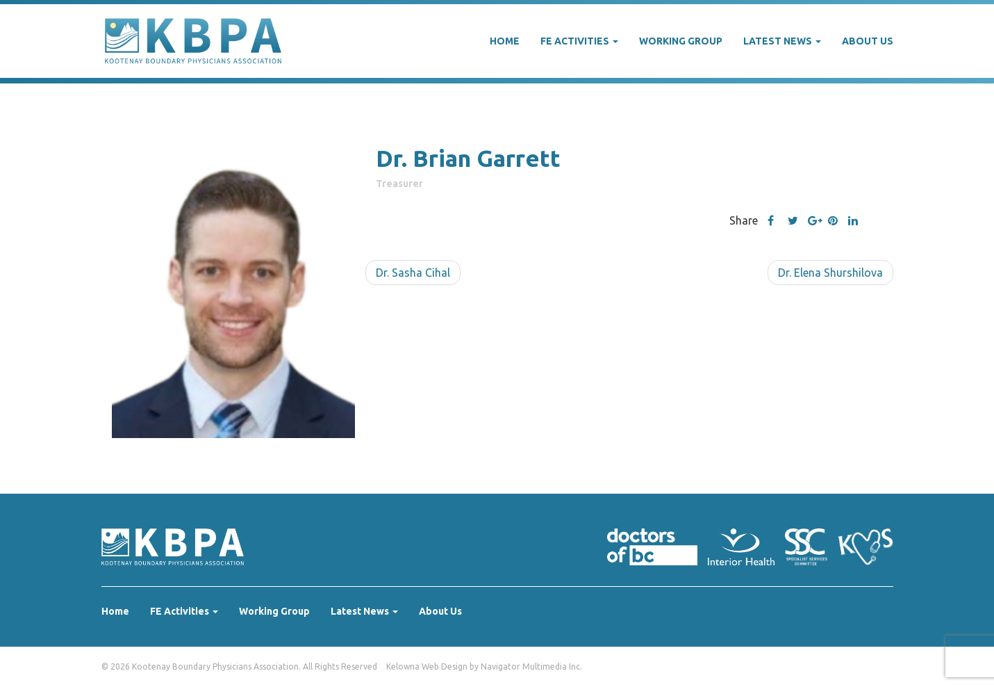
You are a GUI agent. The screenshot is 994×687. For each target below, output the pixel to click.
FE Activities (579, 41)
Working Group (680, 41)
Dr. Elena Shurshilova (830, 272)
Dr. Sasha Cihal (413, 272)
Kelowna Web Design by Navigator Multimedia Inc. (484, 666)
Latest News (782, 41)
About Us (867, 41)
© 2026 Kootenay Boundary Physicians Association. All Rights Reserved (239, 666)
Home (505, 41)
